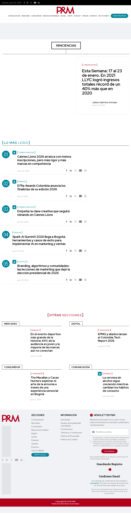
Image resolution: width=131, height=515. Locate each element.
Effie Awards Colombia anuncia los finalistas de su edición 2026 (41, 187)
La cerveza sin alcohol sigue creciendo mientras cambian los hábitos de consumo (116, 384)
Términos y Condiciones (71, 432)
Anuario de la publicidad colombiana (71, 424)
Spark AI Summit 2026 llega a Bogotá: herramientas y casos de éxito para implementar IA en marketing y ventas (39, 240)
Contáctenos (67, 429)
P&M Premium (119, 15)
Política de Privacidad (70, 436)
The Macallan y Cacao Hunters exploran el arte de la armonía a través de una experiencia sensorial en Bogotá (45, 386)
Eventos (93, 16)
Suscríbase (65, 419)
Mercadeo (26, 16)
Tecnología (104, 330)
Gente (69, 16)
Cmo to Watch (104, 16)
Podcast (77, 16)
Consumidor (36, 16)
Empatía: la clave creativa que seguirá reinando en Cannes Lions (43, 213)
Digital (63, 16)
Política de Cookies (69, 439)
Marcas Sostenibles (51, 16)
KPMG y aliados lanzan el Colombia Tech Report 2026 (112, 337)
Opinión (85, 16)
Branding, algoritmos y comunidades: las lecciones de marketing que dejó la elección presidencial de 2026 (43, 269)
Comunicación (14, 16)
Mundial (107, 374)
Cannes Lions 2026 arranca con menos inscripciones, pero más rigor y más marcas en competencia (44, 160)
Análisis (35, 330)
